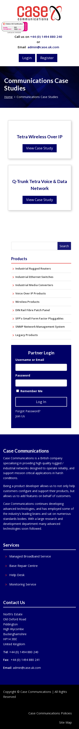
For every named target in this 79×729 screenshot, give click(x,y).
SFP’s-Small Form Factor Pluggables (39, 318)
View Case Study (39, 148)
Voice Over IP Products (30, 293)
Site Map (65, 722)
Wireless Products (27, 302)
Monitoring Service (22, 584)
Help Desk (16, 575)
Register (47, 57)
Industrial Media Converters (34, 285)
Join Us (20, 416)
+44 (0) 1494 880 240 (46, 36)
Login (27, 57)
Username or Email (29, 360)
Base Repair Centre (23, 566)
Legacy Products (26, 335)
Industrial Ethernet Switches (34, 277)
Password (22, 375)
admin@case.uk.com (43, 47)
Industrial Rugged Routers (33, 268)
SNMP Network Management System (40, 326)
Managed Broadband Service (30, 556)
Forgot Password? (27, 411)
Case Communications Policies (50, 713)
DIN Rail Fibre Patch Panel (32, 310)
